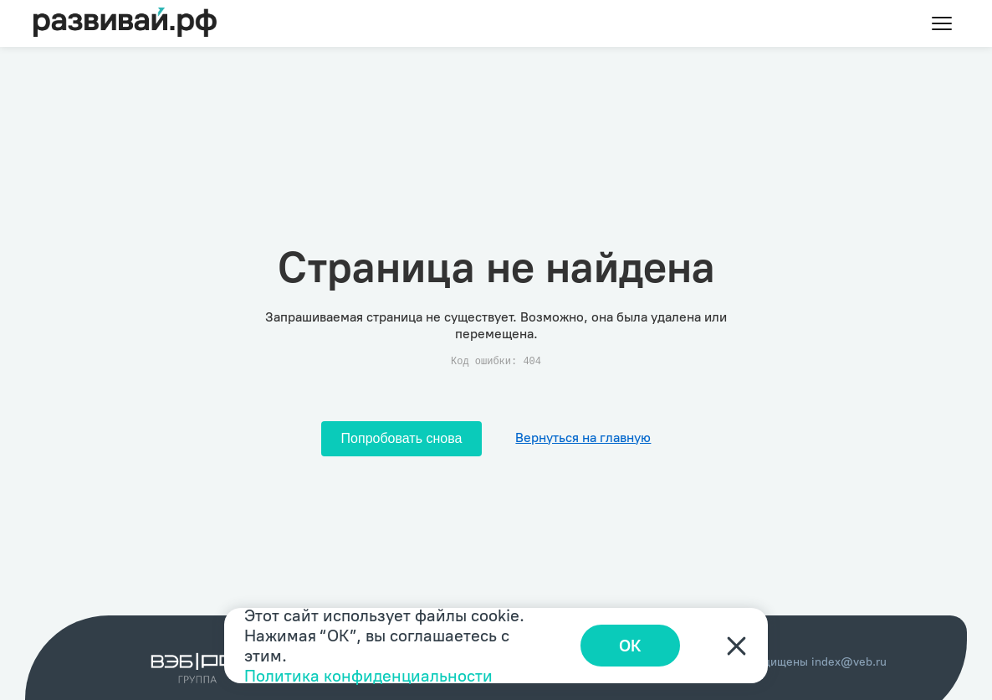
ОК (630, 646)
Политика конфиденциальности (368, 676)
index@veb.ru (849, 662)
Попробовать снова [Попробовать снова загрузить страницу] (402, 438)
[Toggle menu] (942, 23)
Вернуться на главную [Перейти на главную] (583, 437)
